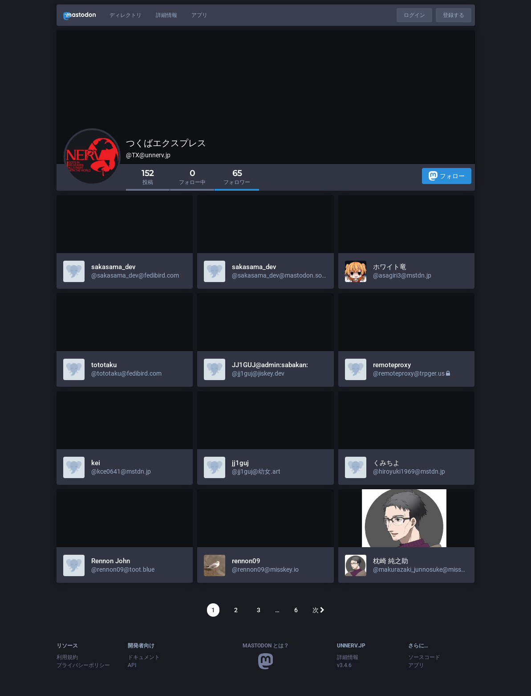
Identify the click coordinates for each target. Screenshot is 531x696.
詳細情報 (166, 15)
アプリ (199, 15)
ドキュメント (144, 657)
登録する (453, 15)
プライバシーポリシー (83, 665)
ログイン (414, 15)
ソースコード (424, 657)
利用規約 (67, 657)
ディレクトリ (125, 15)
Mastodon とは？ (266, 646)
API (132, 665)
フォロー (447, 175)
